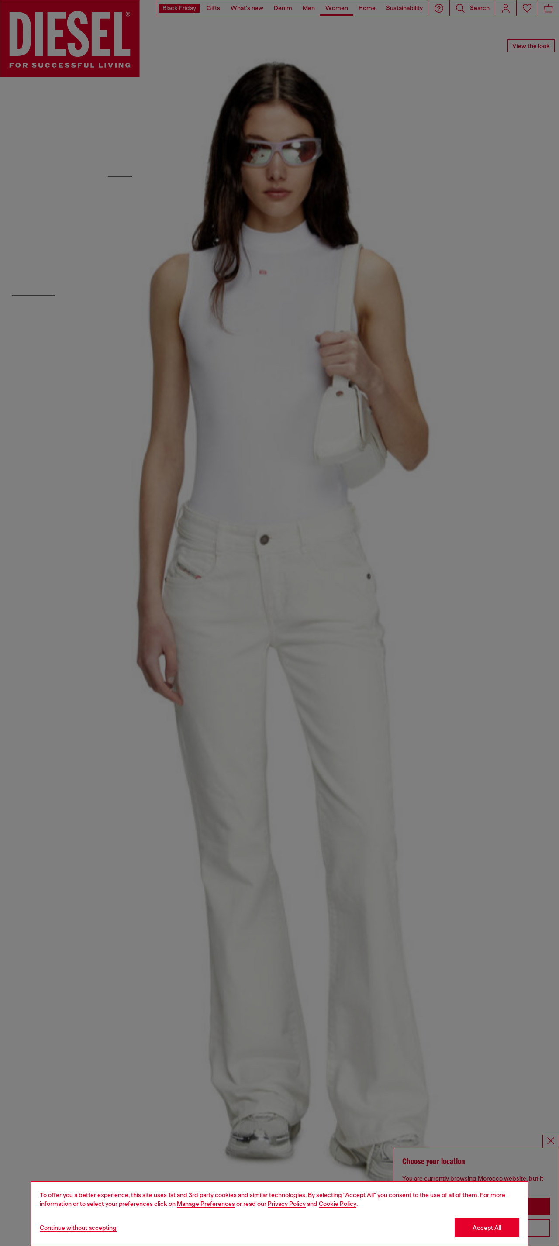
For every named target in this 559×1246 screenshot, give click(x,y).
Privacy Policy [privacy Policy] (287, 1203)
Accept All (487, 1227)
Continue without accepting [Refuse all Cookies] (78, 1227)
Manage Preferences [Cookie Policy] (206, 1203)
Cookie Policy (337, 1203)
